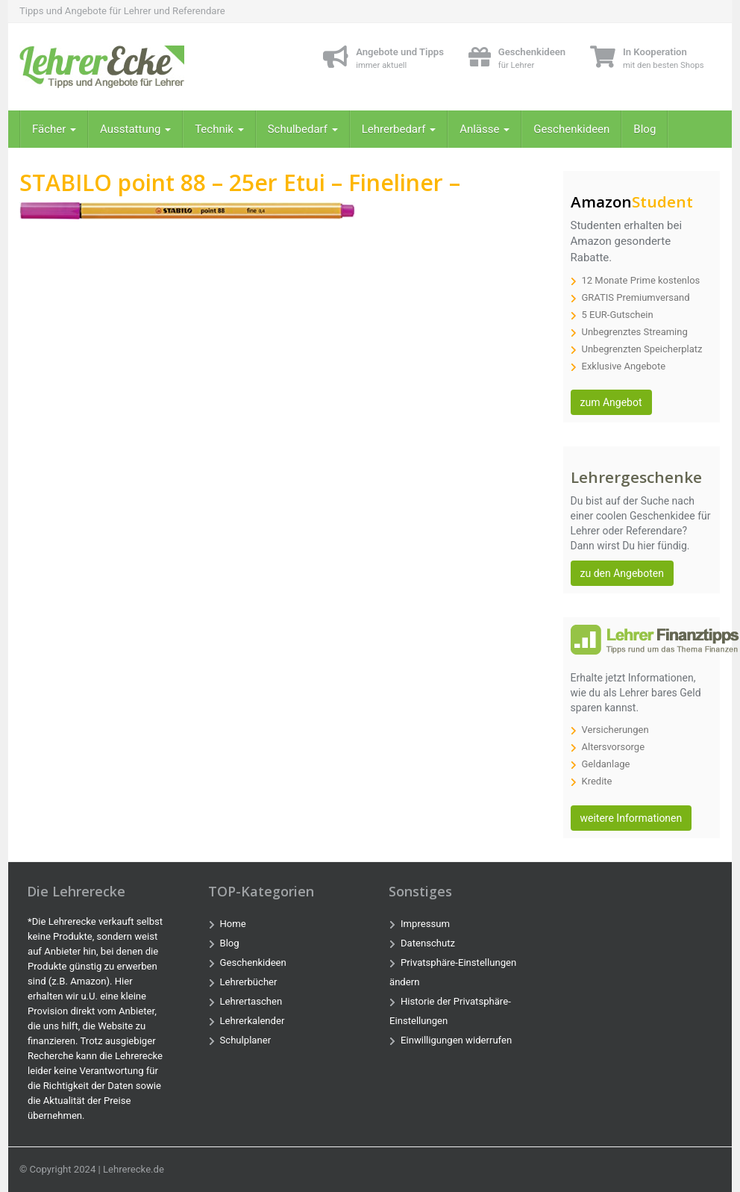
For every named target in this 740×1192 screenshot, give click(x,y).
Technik (219, 129)
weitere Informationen (631, 818)
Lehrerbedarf (399, 129)
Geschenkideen (571, 129)
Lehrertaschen (251, 1001)
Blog (644, 129)
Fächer (54, 129)
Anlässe (484, 129)
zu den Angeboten (622, 573)
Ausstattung (135, 129)
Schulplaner (246, 1040)
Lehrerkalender (252, 1020)
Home (233, 923)
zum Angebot (611, 402)
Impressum (425, 923)
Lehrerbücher (249, 981)
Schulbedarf (303, 129)
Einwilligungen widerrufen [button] (456, 1040)
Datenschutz (428, 943)
